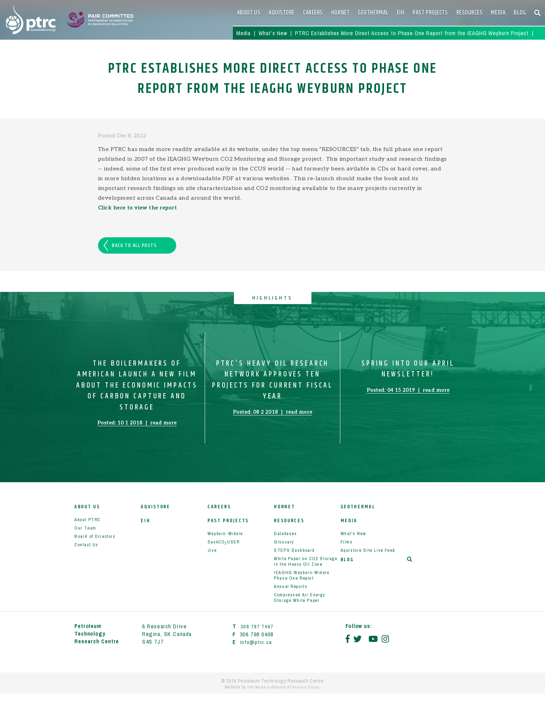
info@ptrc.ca (257, 664)
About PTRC (89, 535)
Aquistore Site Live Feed (370, 566)
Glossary (284, 557)
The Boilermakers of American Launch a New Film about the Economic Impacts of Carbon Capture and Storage (137, 393)
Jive (212, 566)
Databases (286, 548)
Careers (313, 13)
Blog (520, 13)
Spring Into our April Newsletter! (408, 371)
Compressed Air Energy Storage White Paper (302, 620)
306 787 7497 (257, 649)
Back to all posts (141, 246)
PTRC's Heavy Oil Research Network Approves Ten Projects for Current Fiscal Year (272, 382)
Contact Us (87, 561)
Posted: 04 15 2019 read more (408, 393)
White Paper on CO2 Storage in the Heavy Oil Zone (304, 580)
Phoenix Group (306, 709)
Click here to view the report (141, 208)
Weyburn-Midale (227, 548)
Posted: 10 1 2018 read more (137, 438)
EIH (401, 13)
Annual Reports (292, 609)
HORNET (340, 13)
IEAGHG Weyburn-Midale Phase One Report (304, 597)
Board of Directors (96, 552)
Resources (469, 13)
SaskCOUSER (225, 557)
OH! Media (256, 709)
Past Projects (430, 13)
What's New (273, 33)
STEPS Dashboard (296, 566)
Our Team (85, 544)
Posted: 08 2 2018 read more (273, 416)
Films (347, 557)
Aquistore (282, 13)
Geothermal (373, 13)
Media (498, 13)
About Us (248, 13)
